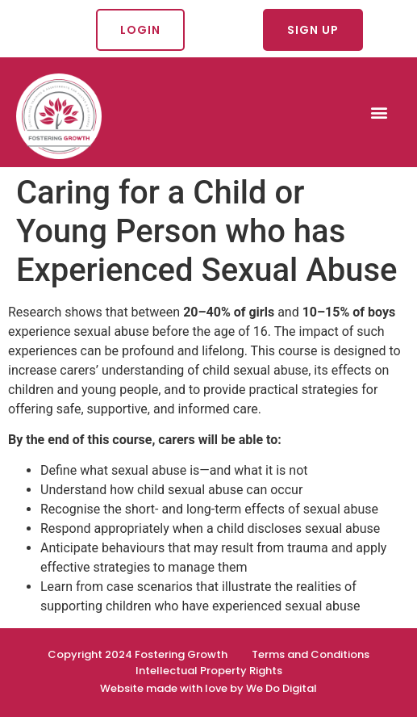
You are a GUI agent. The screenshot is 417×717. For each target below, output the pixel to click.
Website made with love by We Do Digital (208, 688)
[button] (379, 112)
